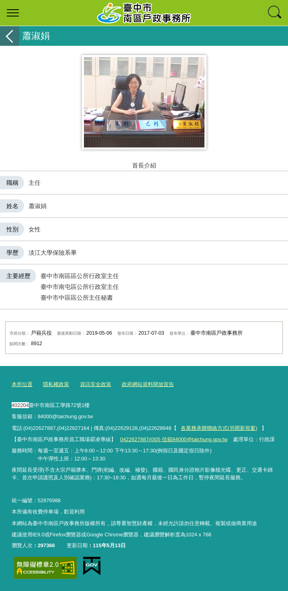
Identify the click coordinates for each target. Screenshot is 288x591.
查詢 (275, 13)
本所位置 (22, 384)
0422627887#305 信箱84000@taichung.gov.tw (174, 439)
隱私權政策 (56, 384)
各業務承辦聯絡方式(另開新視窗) (219, 428)
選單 (13, 13)
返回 (9, 36)
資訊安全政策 (95, 384)
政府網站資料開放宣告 (148, 384)
